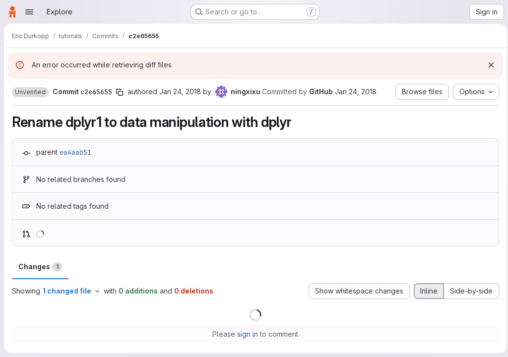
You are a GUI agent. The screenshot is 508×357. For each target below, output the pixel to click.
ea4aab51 (75, 152)
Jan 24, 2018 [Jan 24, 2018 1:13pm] (180, 91)
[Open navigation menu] (29, 12)
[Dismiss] (488, 65)
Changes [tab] (40, 267)
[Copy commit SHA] (120, 92)
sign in (246, 334)
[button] (30, 92)
